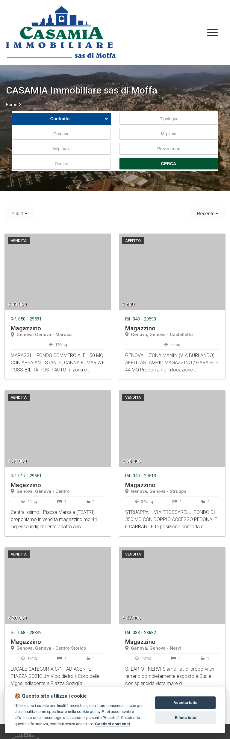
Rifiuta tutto (185, 717)
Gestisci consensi (112, 723)
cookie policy (88, 711)
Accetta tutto (185, 702)
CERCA (168, 163)
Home (11, 104)
